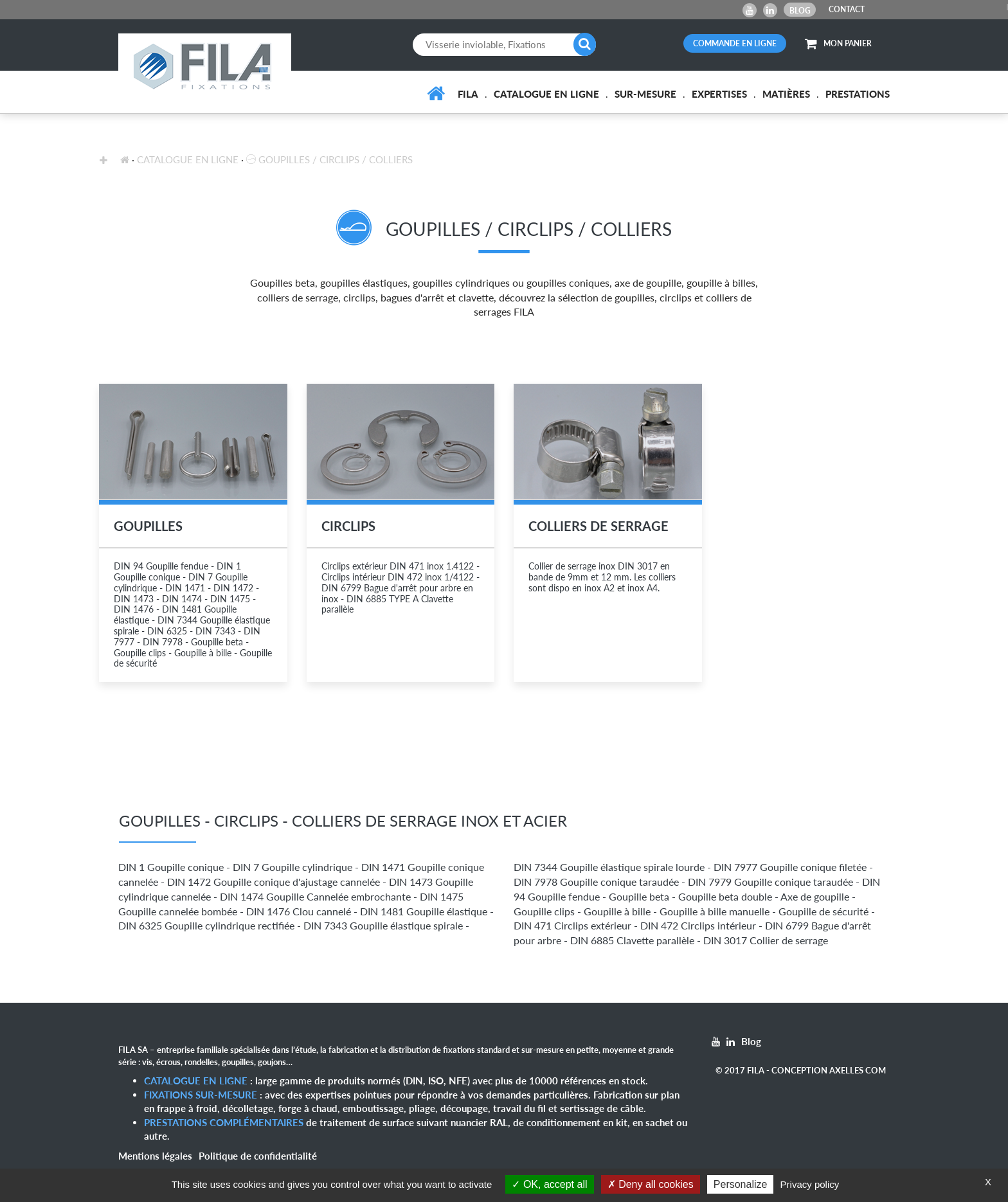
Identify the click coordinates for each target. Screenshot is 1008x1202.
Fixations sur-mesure (200, 1094)
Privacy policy (810, 1184)
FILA (468, 94)
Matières (786, 94)
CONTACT (847, 9)
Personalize (741, 1184)
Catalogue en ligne (546, 94)
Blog (800, 10)
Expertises (719, 94)
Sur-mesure (645, 94)
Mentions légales (155, 1156)
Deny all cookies (651, 1184)
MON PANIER (838, 43)
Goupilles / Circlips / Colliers (329, 159)
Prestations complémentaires (223, 1122)
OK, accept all (549, 1184)
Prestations (857, 94)
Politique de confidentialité (258, 1156)
